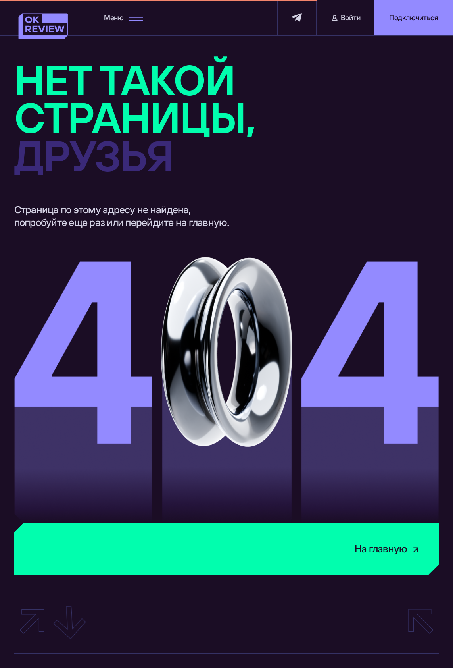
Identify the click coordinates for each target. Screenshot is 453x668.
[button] (413, 17)
